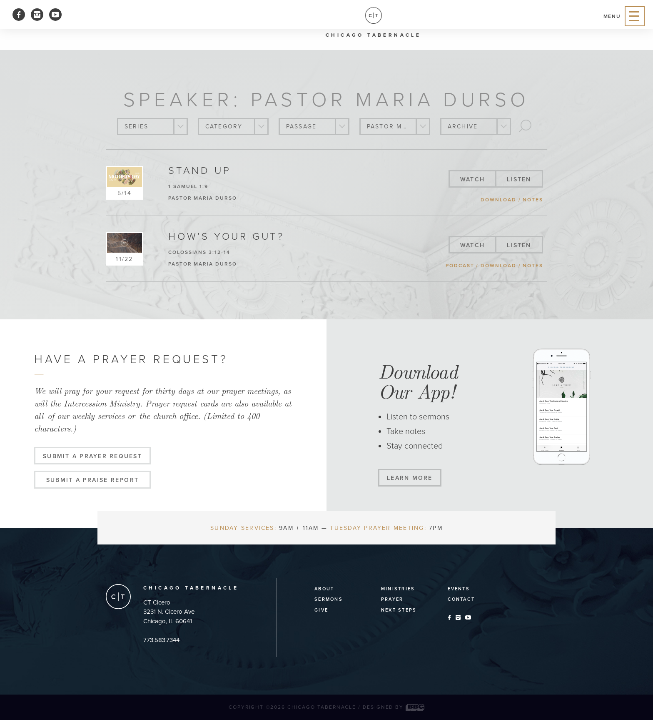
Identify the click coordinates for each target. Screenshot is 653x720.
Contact (461, 599)
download (498, 200)
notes (533, 200)
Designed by (393, 707)
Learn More (409, 478)
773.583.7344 (161, 640)
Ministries (398, 589)
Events (459, 589)
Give (321, 610)
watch (472, 179)
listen (519, 179)
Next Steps (398, 610)
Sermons (328, 599)
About (324, 589)
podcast (460, 265)
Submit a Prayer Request (92, 456)
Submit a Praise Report (92, 480)
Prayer (392, 599)
